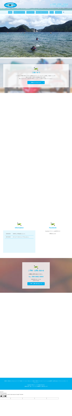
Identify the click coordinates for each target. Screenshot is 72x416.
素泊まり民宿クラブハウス (41, 12)
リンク (49, 12)
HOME (13, 12)
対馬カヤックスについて (21, 12)
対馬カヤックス (53, 233)
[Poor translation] (5, 396)
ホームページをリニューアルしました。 (21, 236)
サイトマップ (36, 382)
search (60, 12)
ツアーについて (30, 12)
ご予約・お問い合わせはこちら (36, 283)
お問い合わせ (55, 12)
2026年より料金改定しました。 (19, 233)
